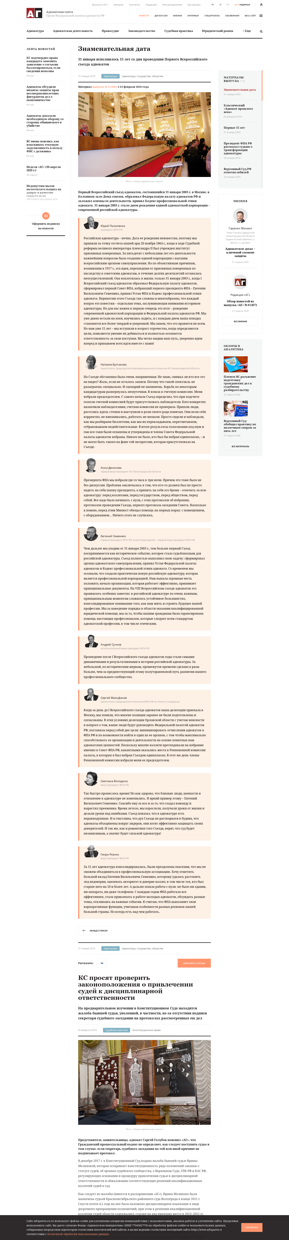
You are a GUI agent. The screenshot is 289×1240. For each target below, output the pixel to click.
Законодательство (141, 31)
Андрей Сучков (111, 644)
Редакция (151, 4)
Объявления (232, 15)
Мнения (177, 15)
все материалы (240, 446)
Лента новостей (41, 49)
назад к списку (95, 930)
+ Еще (247, 31)
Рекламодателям (172, 4)
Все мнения (240, 321)
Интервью (193, 15)
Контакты (134, 4)
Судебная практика (178, 31)
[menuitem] (35, 31)
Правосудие (110, 31)
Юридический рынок (217, 31)
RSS (227, 4)
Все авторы (194, 4)
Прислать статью (194, 963)
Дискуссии (161, 15)
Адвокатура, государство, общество (142, 76)
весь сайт (253, 15)
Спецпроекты (212, 15)
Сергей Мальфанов (114, 698)
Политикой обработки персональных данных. (78, 1234)
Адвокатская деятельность (73, 31)
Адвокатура (35, 31)
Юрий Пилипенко (113, 226)
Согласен (252, 1227)
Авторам (118, 4)
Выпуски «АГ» (100, 4)
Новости (144, 15)
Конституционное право (147, 1030)
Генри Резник (110, 854)
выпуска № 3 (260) (104, 86)
